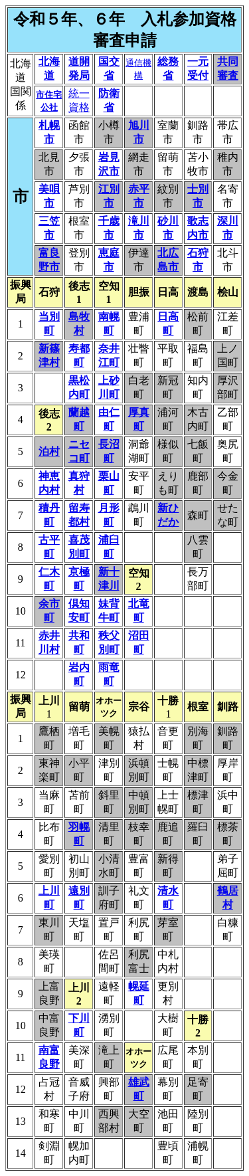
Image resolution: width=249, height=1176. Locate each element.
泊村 (49, 451)
